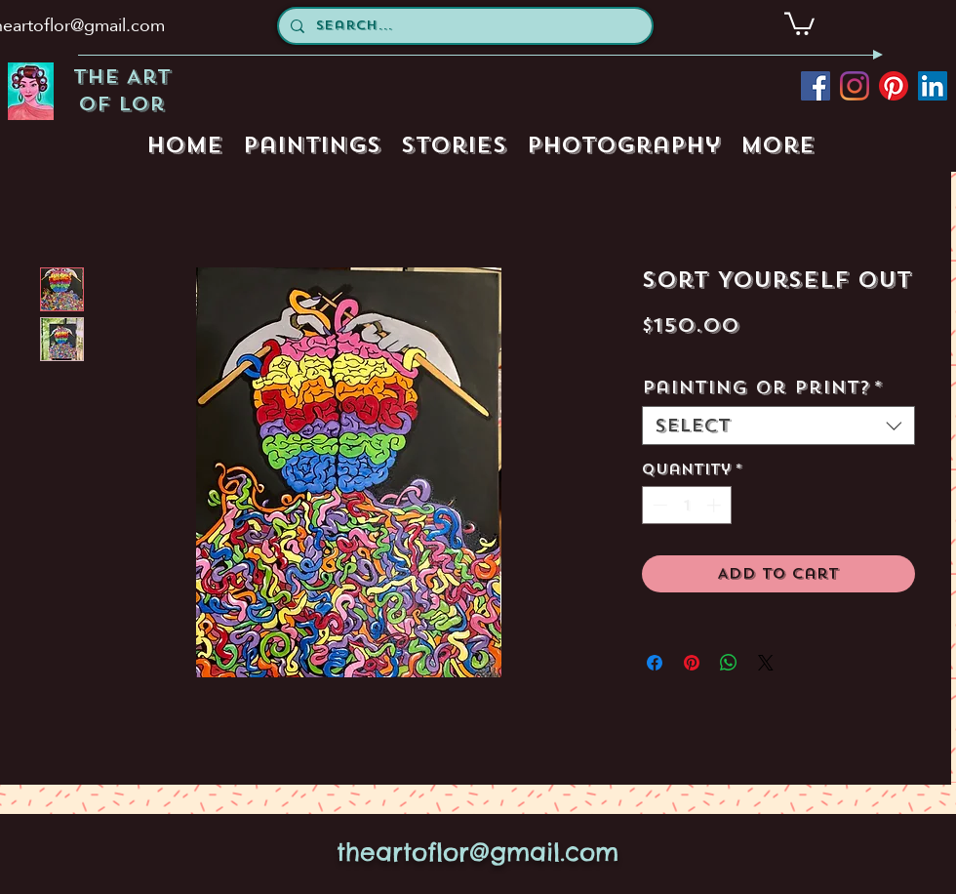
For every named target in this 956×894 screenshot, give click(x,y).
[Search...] (463, 26)
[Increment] (715, 505)
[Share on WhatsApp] (728, 662)
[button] (799, 22)
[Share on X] (765, 662)
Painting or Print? (762, 387)
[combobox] (778, 425)
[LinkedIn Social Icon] (932, 86)
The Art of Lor (122, 90)
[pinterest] (893, 86)
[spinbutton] (686, 505)
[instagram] (854, 86)
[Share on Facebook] (654, 662)
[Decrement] (658, 505)
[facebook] (815, 86)
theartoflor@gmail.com (477, 852)
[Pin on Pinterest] (691, 662)
